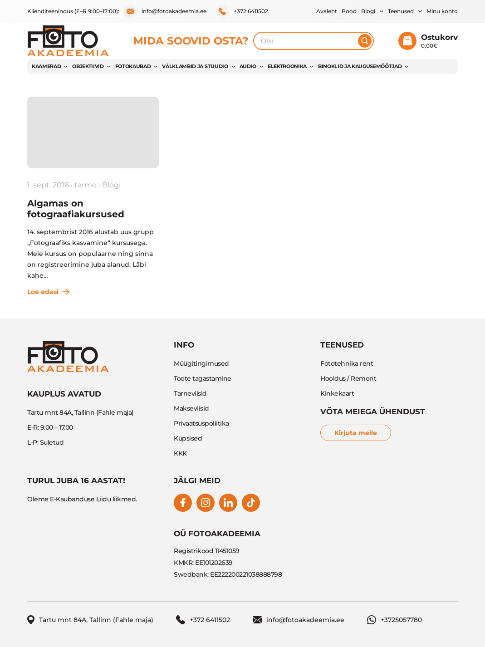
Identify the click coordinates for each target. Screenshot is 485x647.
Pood (349, 11)
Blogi (368, 11)
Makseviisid (191, 408)
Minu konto (442, 11)
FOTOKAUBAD (133, 66)
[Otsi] (365, 41)
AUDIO (248, 66)
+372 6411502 (242, 11)
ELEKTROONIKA (287, 66)
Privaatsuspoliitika (201, 423)
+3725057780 (394, 619)
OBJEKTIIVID (87, 66)
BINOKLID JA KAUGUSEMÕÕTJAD (360, 66)
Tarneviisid (190, 393)
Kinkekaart (337, 393)
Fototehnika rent (346, 363)
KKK (180, 453)
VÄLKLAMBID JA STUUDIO (195, 66)
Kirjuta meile (355, 433)
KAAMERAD (46, 66)
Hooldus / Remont (348, 378)
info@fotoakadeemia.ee (164, 11)
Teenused (401, 11)
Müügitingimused (201, 363)
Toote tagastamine (202, 378)
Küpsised (188, 438)
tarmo (85, 185)
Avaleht (326, 11)
